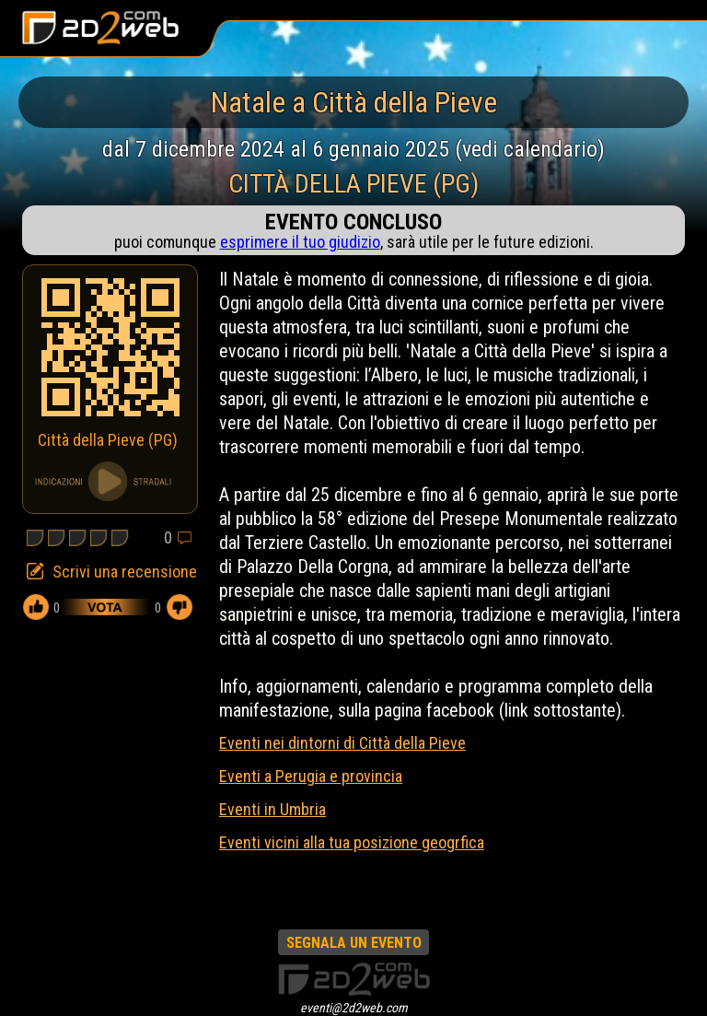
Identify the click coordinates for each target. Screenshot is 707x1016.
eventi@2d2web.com (354, 1007)
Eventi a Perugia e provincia (310, 776)
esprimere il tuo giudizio (300, 241)
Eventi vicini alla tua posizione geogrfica (351, 842)
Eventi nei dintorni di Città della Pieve (342, 743)
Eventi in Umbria (272, 809)
